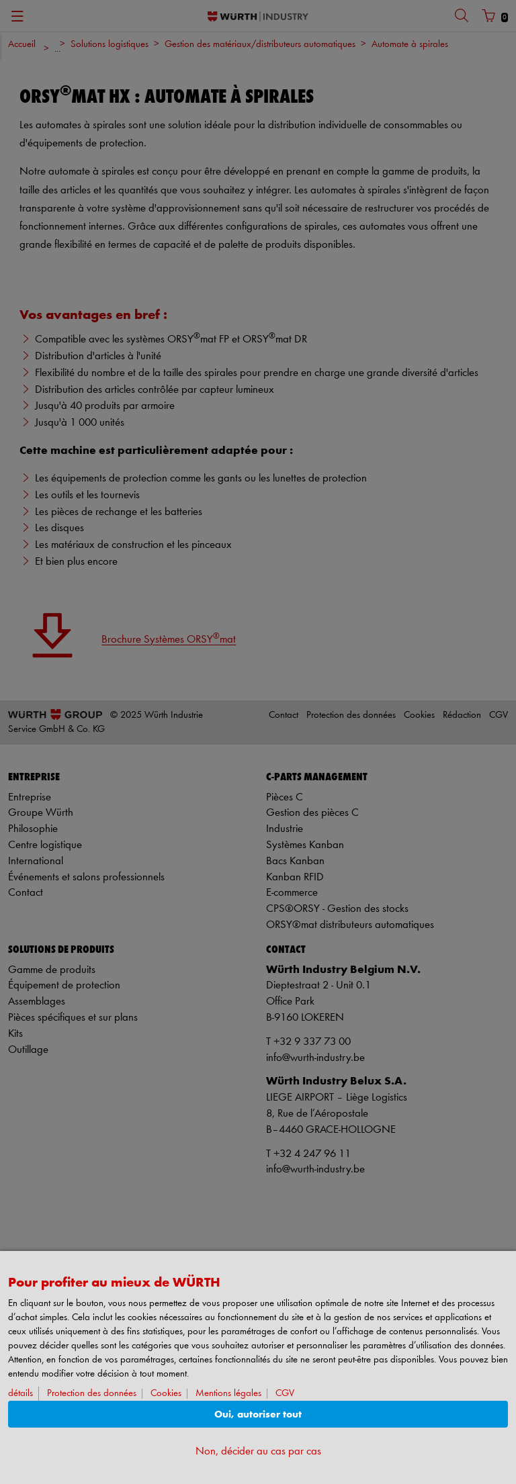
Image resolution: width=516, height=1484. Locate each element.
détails (20, 1394)
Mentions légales (228, 1394)
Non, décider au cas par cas (258, 1451)
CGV (284, 1394)
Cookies (165, 1394)
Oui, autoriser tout (258, 1414)
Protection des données (91, 1394)
